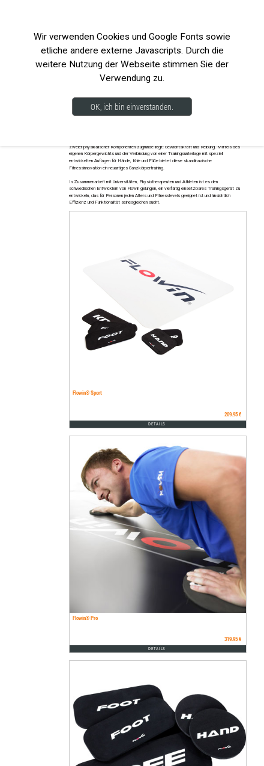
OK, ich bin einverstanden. (132, 106)
